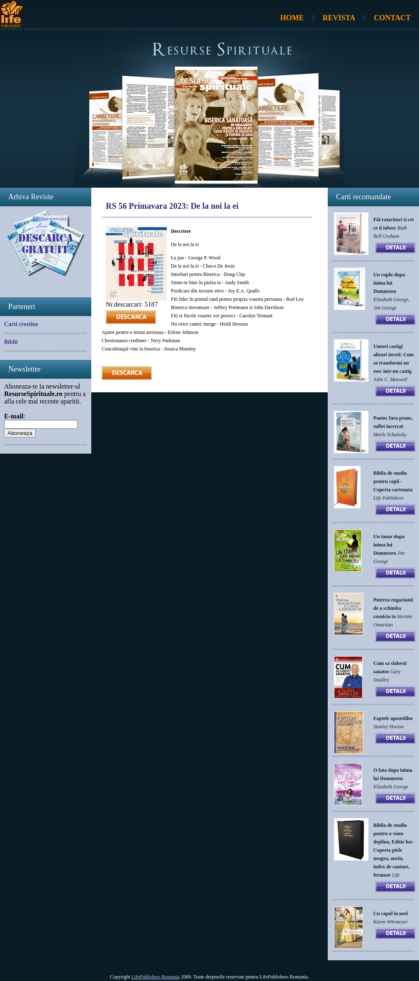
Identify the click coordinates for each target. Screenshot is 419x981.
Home (292, 18)
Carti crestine (21, 324)
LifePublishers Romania (156, 977)
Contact (392, 18)
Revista (339, 18)
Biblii (11, 342)
